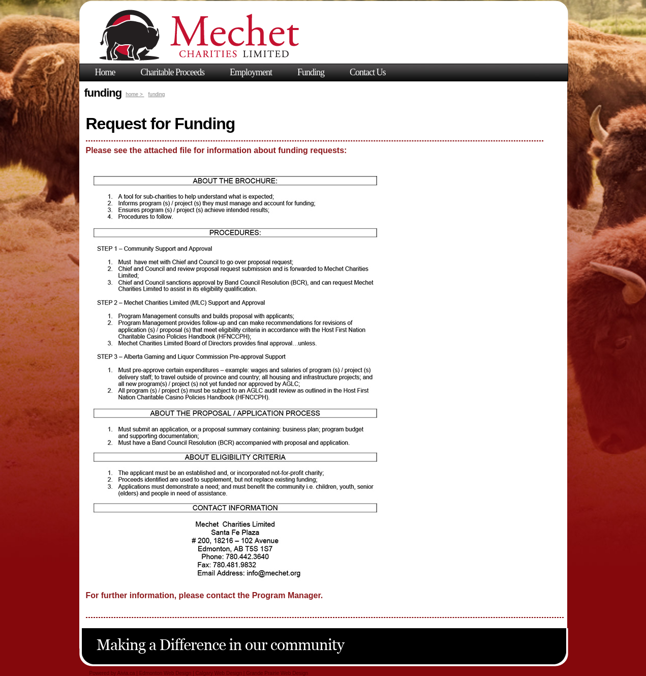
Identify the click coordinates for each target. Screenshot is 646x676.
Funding (310, 72)
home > (135, 94)
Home (105, 72)
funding (156, 94)
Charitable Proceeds (172, 72)
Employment (251, 72)
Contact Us (368, 72)
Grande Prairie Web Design (277, 673)
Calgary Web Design (219, 673)
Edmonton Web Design (165, 673)
